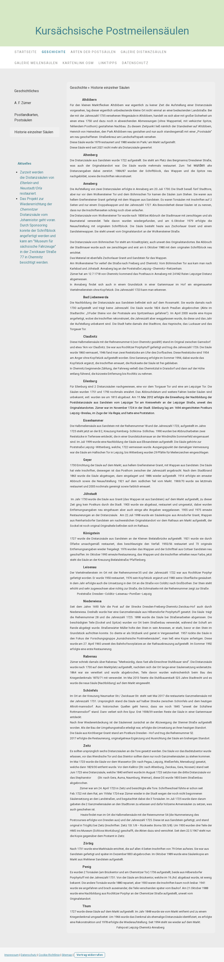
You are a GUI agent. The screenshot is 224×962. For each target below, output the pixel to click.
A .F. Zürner (22, 103)
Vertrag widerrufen (90, 954)
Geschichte (54, 52)
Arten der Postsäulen (93, 52)
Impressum (11, 954)
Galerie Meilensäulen (36, 63)
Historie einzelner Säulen (33, 132)
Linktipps (108, 63)
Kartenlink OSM (78, 63)
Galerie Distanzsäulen (144, 52)
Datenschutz (135, 63)
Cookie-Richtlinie (49, 954)
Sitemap (67, 954)
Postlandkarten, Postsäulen (26, 117)
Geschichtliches (26, 91)
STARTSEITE (26, 52)
